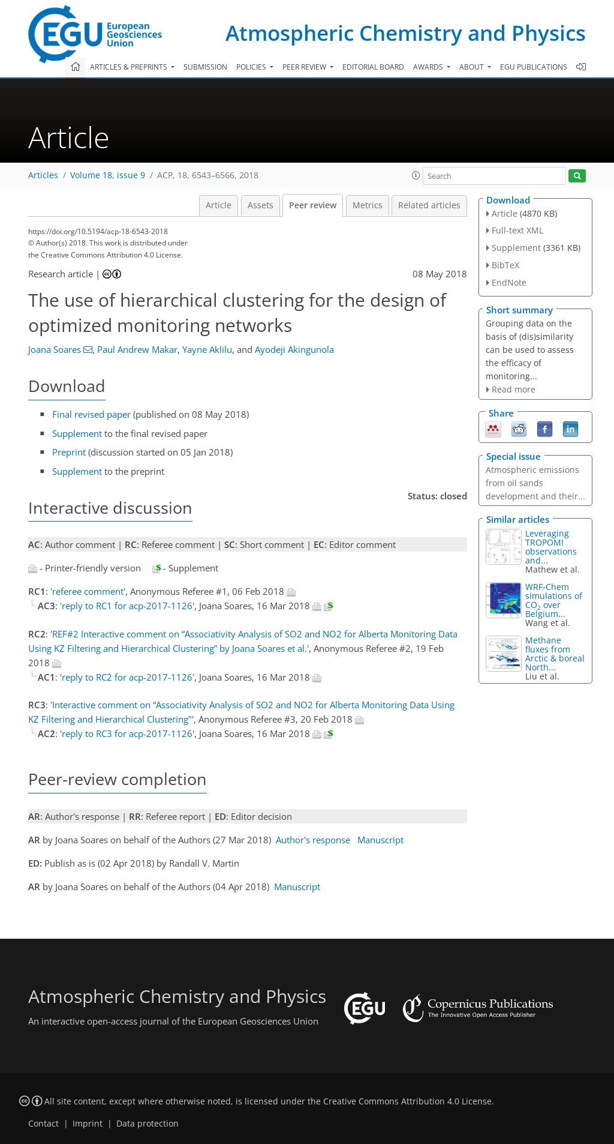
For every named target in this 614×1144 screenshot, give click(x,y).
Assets (260, 205)
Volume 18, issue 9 (107, 175)
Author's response (313, 840)
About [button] (472, 67)
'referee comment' (87, 591)
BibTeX (505, 265)
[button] (416, 175)
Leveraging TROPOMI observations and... (551, 547)
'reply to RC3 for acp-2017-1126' (127, 733)
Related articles (429, 205)
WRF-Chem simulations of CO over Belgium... (553, 600)
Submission (205, 67)
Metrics (368, 205)
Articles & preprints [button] (129, 67)
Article (218, 205)
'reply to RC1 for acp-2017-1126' (127, 606)
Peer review (312, 205)
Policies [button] (252, 67)
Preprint (69, 452)
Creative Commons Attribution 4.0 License (407, 1101)
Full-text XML (517, 230)
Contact (43, 1123)
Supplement (77, 433)
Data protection (147, 1123)
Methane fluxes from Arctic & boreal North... (555, 653)
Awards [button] (429, 67)
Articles (43, 175)
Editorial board (373, 67)
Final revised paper (91, 414)
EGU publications (533, 67)
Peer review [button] (305, 67)
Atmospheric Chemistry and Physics (405, 33)
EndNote (509, 282)
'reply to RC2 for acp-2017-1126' (127, 677)
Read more (513, 389)
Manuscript (380, 840)
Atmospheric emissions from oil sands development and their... (535, 483)
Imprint (88, 1123)
